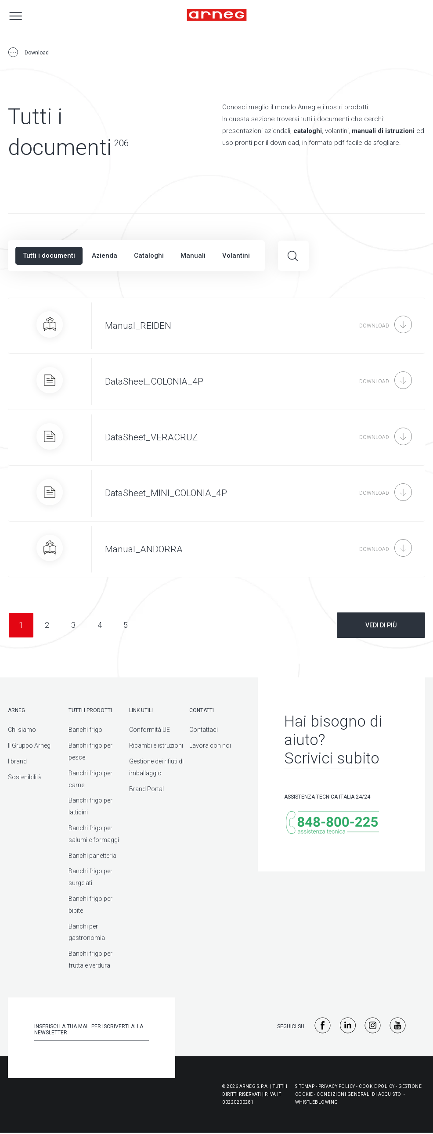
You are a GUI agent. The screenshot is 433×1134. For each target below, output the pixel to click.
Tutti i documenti (49, 255)
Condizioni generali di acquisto (359, 1094)
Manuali (193, 255)
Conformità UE (149, 729)
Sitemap (305, 1086)
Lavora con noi (210, 745)
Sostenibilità (25, 777)
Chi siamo (22, 729)
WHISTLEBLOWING (316, 1102)
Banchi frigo (85, 729)
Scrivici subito (331, 758)
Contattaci (203, 729)
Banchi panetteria (92, 855)
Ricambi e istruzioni (156, 745)
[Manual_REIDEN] (216, 325)
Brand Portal (146, 788)
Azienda (104, 255)
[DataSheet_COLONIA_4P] (216, 381)
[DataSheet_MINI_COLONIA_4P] (216, 493)
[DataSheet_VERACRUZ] (216, 437)
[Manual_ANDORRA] (216, 549)
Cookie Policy (377, 1086)
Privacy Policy (336, 1086)
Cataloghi (149, 255)
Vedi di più (381, 625)
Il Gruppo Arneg (29, 745)
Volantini (236, 255)
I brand (17, 761)
